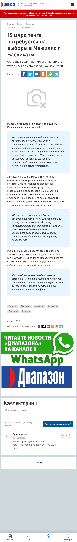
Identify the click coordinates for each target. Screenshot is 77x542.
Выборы (13, 306)
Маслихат (25, 306)
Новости (19, 24)
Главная (10, 24)
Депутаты (13, 311)
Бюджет (26, 311)
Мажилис (39, 306)
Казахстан (30, 24)
